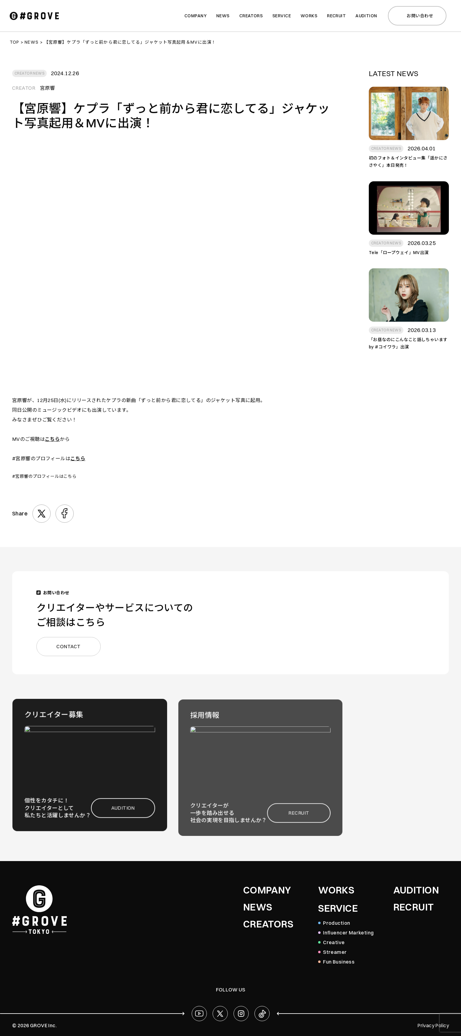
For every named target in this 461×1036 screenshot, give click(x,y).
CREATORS (268, 924)
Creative (334, 942)
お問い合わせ (416, 15)
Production (336, 922)
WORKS (336, 890)
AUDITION (416, 890)
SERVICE (338, 908)
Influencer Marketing (348, 932)
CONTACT (73, 646)
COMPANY (267, 890)
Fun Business (339, 961)
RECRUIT (413, 907)
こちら (52, 439)
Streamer (335, 952)
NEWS (257, 907)
